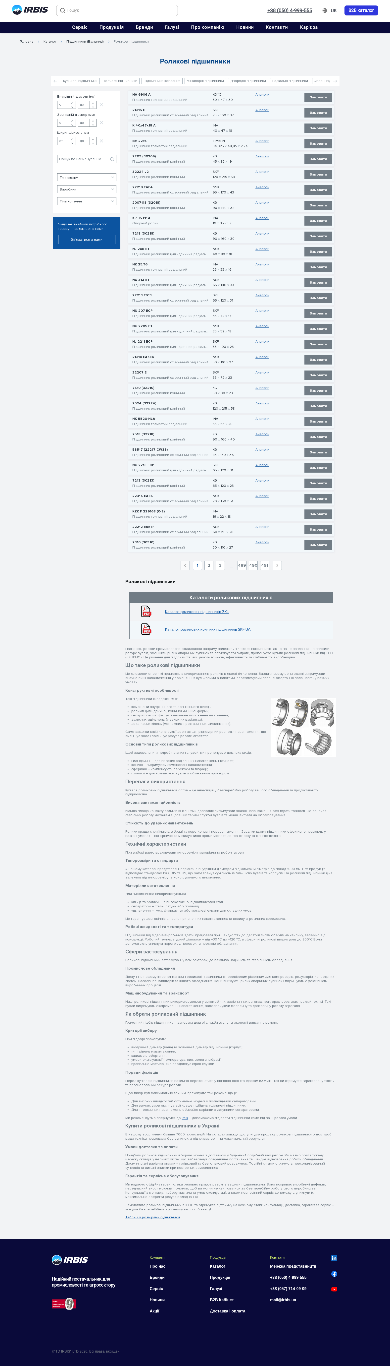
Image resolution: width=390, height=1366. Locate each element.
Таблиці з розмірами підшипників (152, 1217)
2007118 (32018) (146, 203)
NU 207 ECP (142, 311)
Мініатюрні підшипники (205, 81)
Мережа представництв (293, 1266)
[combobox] (117, 10)
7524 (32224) (144, 403)
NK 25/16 (139, 264)
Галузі (172, 27)
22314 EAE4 (142, 496)
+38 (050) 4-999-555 (289, 10)
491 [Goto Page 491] (264, 565)
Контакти (277, 27)
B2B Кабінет (222, 1300)
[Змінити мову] (334, 10)
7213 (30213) (143, 481)
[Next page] (277, 565)
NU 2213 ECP (143, 465)
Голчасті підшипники (120, 81)
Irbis (185, 1118)
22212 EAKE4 (143, 527)
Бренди (144, 27)
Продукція (111, 27)
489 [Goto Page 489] (242, 565)
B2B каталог (361, 10)
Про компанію (207, 27)
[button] (335, 81)
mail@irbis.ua (283, 1300)
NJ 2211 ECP (142, 342)
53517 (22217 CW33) (150, 450)
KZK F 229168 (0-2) (148, 511)
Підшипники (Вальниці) (85, 42)
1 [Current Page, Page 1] (197, 565)
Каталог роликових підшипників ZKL (197, 611)
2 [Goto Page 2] (209, 565)
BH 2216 (139, 141)
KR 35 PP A (141, 218)
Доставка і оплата (227, 1311)
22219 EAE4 (142, 187)
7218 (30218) (143, 234)
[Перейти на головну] (30, 10)
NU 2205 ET (142, 326)
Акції (154, 1311)
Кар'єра (309, 27)
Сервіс (80, 27)
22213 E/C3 (142, 295)
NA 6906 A (141, 95)
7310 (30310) (143, 542)
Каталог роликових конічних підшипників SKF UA (208, 629)
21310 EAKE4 (143, 357)
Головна (27, 42)
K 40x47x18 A (144, 125)
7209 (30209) (144, 156)
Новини (245, 27)
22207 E (139, 372)
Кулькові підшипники (80, 81)
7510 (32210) (143, 388)
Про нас (157, 1266)
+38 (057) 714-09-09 (288, 1289)
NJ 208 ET (140, 249)
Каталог (50, 42)
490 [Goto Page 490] (253, 565)
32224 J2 (140, 172)
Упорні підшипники (329, 81)
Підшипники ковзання (162, 81)
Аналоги (262, 95)
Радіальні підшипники (290, 81)
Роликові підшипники (131, 42)
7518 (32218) (143, 434)
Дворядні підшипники (248, 81)
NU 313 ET (140, 280)
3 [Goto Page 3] (220, 565)
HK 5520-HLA (143, 419)
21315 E (138, 110)
